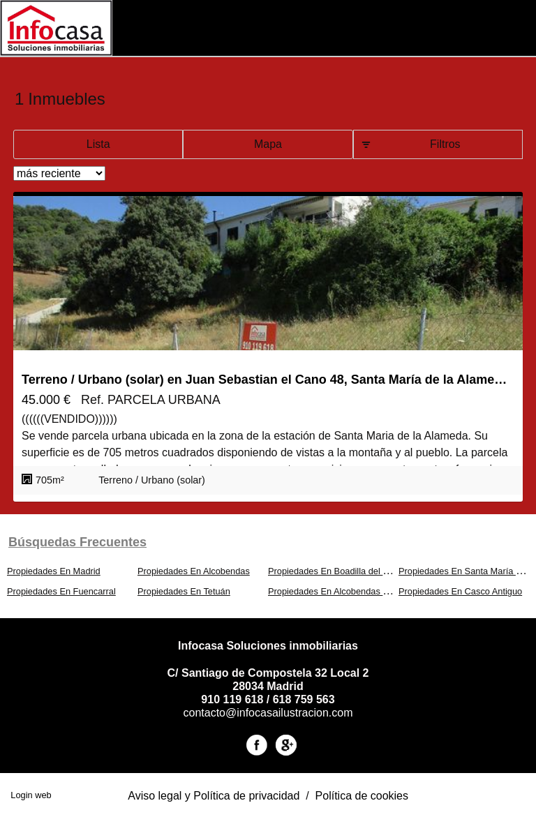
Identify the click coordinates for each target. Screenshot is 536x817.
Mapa (268, 144)
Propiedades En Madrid (53, 571)
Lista (98, 144)
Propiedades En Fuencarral (61, 591)
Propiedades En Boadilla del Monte (338, 571)
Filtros (445, 144)
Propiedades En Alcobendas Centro (339, 591)
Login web (30, 795)
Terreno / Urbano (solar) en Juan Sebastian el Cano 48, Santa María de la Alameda (264, 380)
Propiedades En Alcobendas (193, 571)
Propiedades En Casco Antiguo (460, 591)
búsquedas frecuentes (77, 542)
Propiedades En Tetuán (183, 591)
